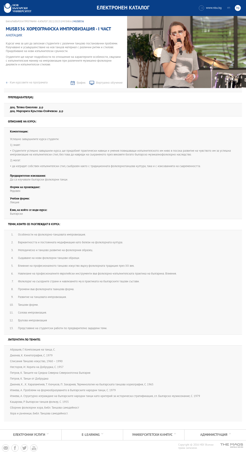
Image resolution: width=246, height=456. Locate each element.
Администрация (213, 435)
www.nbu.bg (210, 8)
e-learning (91, 435)
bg (237, 8)
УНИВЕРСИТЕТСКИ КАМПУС (152, 435)
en (228, 8)
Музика (67, 21)
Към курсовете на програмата (29, 83)
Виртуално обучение (109, 83)
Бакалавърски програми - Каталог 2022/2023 (33, 21)
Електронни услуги (29, 435)
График (81, 83)
